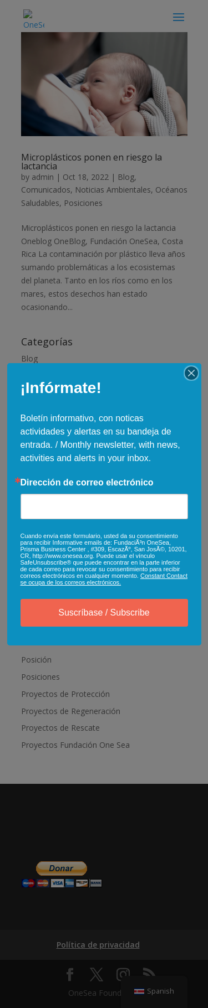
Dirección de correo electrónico (87, 482)
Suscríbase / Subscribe (104, 612)
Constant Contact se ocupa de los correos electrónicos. (104, 579)
